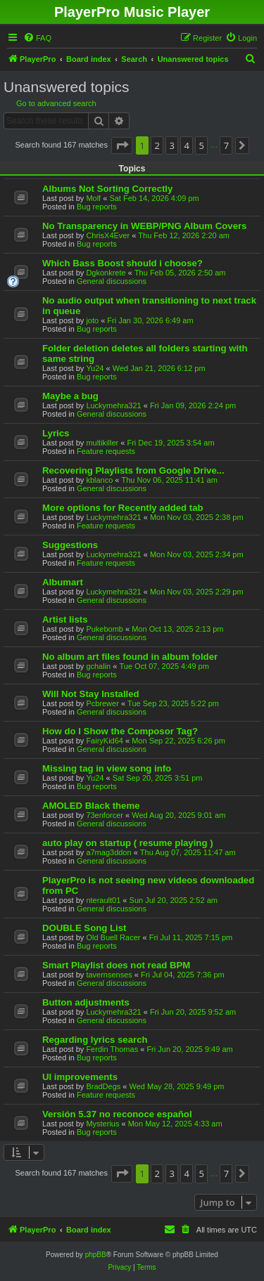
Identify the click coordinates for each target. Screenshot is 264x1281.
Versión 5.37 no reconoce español (117, 1114)
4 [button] (186, 145)
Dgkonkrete (105, 272)
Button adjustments (86, 1002)
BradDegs (103, 1086)
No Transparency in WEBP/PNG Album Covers (144, 226)
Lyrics (55, 433)
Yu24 (94, 368)
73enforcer (104, 815)
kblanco (99, 480)
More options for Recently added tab (122, 507)
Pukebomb (104, 629)
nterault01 (103, 900)
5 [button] (201, 145)
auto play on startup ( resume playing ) (127, 843)
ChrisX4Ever (108, 235)
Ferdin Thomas (112, 1049)
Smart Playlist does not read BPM (116, 965)
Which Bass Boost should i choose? (122, 263)
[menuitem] (37, 38)
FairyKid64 (104, 740)
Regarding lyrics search (95, 1039)
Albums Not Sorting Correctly (107, 188)
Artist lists (65, 619)
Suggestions (70, 545)
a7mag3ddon (108, 852)
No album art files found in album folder (130, 656)
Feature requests (106, 451)
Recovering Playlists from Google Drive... (133, 470)
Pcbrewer (102, 703)
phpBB (95, 1255)
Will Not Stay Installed (90, 694)
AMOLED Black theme (91, 805)
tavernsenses (109, 974)
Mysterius (102, 1123)
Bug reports (97, 206)
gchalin (98, 666)
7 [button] (226, 145)
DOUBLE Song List (84, 928)
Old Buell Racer (113, 937)
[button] (121, 145)
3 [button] (171, 145)
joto (92, 320)
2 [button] (156, 145)
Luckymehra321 (113, 405)
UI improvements (80, 1077)
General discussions (111, 281)
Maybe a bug (70, 396)
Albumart (62, 582)
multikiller (102, 442)
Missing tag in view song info (106, 768)
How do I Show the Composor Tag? (120, 731)
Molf (93, 198)
